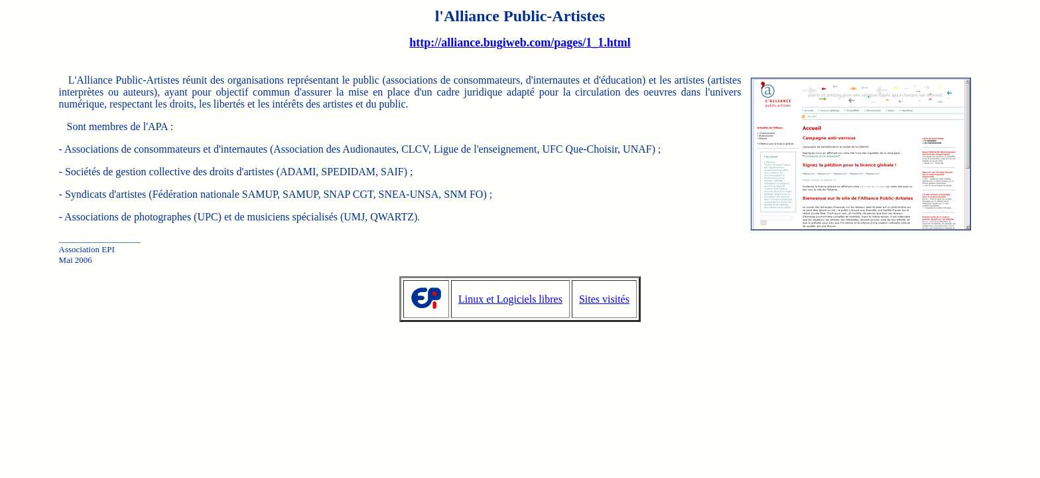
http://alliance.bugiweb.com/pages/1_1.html (520, 42)
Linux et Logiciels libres (510, 299)
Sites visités (604, 299)
